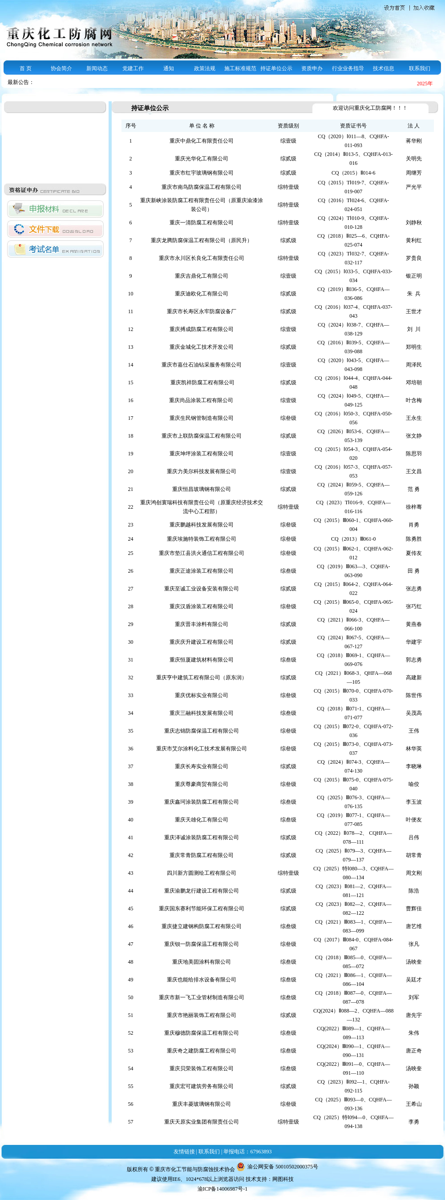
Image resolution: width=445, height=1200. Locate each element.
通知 (168, 68)
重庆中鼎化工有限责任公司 (202, 141)
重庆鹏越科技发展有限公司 (202, 525)
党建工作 (133, 68)
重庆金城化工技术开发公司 (202, 347)
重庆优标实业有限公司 (201, 695)
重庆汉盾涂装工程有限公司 (202, 606)
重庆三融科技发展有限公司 (202, 713)
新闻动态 (97, 68)
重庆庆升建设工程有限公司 (202, 642)
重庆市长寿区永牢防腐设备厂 (201, 311)
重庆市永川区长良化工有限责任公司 (201, 258)
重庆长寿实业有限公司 (201, 766)
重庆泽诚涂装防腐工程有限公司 (201, 837)
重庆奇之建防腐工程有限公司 (201, 1051)
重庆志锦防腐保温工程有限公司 (201, 731)
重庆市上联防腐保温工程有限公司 (202, 436)
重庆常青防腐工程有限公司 (202, 855)
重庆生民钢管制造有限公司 (202, 418)
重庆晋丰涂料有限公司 (201, 624)
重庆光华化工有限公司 (201, 158)
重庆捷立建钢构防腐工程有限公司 (202, 926)
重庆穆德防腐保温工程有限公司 (201, 1033)
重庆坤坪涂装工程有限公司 (202, 453)
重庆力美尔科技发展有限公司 (201, 471)
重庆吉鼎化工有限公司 (201, 276)
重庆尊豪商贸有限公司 (201, 784)
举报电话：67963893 (247, 1151)
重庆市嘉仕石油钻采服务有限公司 (202, 365)
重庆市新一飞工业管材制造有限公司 (201, 997)
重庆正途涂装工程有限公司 (202, 571)
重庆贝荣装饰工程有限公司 (202, 1068)
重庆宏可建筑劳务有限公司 (202, 1086)
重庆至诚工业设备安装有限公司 (201, 589)
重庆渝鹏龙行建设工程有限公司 (201, 891)
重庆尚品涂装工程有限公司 (202, 400)
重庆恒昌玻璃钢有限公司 (201, 489)
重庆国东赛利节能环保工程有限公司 (201, 908)
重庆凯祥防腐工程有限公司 (202, 382)
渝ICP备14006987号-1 (223, 1189)
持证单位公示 (276, 68)
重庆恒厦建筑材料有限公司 (202, 660)
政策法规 (204, 68)
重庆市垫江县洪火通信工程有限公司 (201, 553)
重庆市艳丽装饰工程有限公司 (201, 1015)
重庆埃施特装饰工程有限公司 (201, 539)
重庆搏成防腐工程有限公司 (202, 329)
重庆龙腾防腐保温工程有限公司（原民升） (201, 240)
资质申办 (312, 68)
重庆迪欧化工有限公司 (201, 294)
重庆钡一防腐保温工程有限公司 (201, 944)
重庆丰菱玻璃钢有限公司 (201, 1104)
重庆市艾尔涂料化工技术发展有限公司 (201, 749)
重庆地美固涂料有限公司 (201, 962)
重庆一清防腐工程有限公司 (202, 222)
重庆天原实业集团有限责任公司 (201, 1122)
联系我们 (419, 68)
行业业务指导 (348, 68)
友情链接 (184, 1151)
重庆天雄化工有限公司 (201, 820)
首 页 (26, 68)
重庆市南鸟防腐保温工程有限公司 (202, 187)
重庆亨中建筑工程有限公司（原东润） (201, 677)
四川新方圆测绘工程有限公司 (201, 873)
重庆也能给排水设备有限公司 (201, 980)
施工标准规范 (240, 68)
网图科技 (283, 1179)
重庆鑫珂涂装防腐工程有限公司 (201, 802)
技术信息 (383, 68)
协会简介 (61, 68)
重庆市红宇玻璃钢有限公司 (202, 173)
